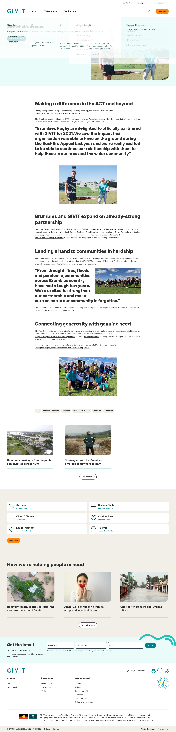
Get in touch (12, 687)
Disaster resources (49, 687)
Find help (139, 3)
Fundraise (79, 694)
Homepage (16, 11)
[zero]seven (163, 729)
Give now (162, 11)
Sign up (150, 645)
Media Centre (46, 683)
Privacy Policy (88, 651)
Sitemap (56, 729)
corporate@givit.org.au (96, 345)
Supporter (109, 411)
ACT (38, 411)
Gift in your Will (81, 691)
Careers (10, 683)
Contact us (128, 3)
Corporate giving (82, 698)
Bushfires (97, 411)
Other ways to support (84, 702)
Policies (47, 729)
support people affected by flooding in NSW (55, 336)
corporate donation (51, 411)
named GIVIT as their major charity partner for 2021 (59, 113)
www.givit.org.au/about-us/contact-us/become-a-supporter (62, 347)
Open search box (149, 11)
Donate (78, 683)
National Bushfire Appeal (104, 229)
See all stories (88, 476)
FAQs (43, 691)
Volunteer (79, 687)
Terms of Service (102, 651)
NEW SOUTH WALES (81, 411)
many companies (91, 336)
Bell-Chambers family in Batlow (49, 237)
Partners (66, 411)
